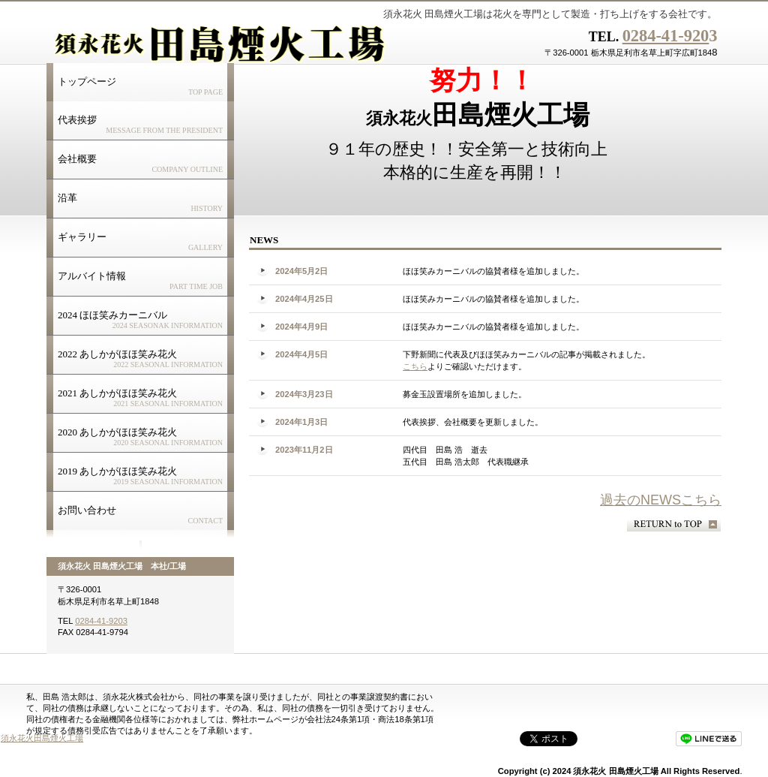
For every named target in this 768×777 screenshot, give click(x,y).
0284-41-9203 (101, 620)
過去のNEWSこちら (661, 499)
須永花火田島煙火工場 (42, 737)
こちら (415, 366)
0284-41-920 (666, 35)
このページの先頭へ (674, 524)
